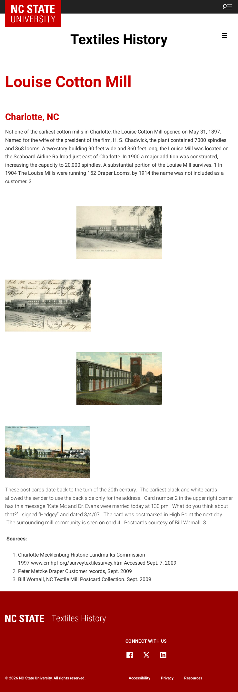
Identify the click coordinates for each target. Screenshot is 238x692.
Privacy (167, 678)
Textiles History (119, 39)
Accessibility (139, 678)
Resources (193, 678)
